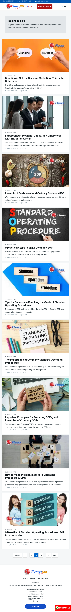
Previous (17, 555)
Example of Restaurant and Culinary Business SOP (34, 193)
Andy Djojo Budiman (12, 91)
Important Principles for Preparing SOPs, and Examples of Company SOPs (31, 419)
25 (48, 555)
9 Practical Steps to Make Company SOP (29, 247)
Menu (65, 7)
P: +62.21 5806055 (8, 1)
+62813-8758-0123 (37, 598)
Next (54, 555)
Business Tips (10, 75)
